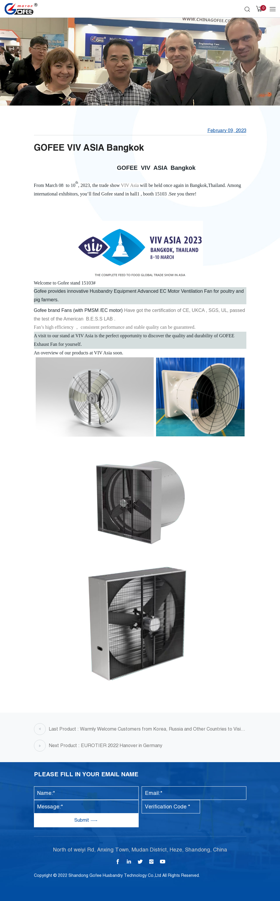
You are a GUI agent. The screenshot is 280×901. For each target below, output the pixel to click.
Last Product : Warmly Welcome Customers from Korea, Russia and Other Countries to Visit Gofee (146, 730)
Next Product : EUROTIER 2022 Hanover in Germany (105, 745)
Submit (82, 820)
